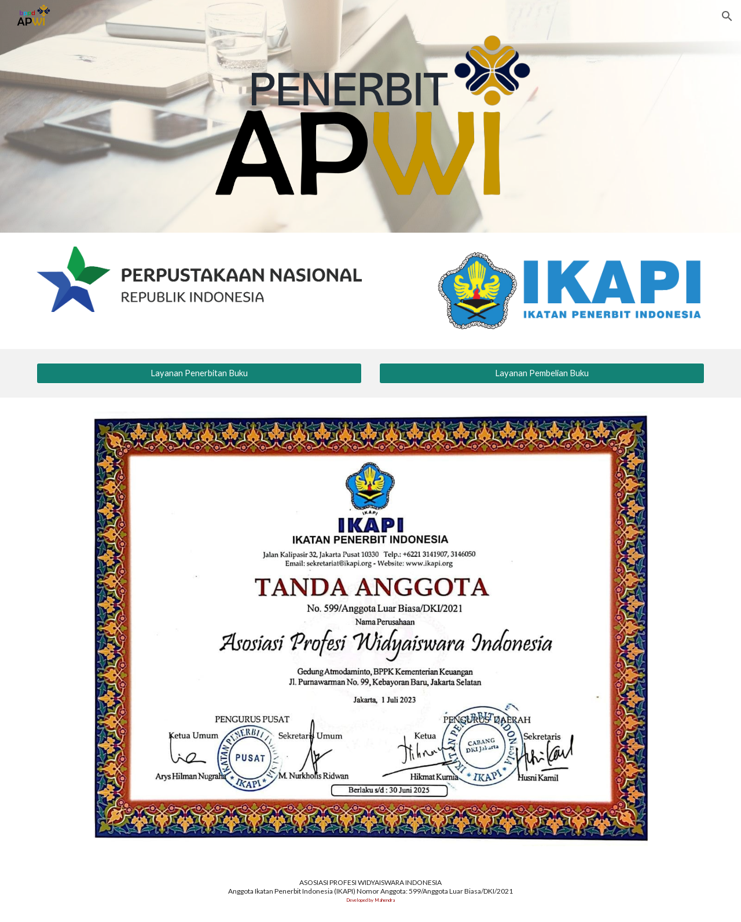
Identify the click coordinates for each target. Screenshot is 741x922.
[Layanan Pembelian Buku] (542, 373)
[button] (727, 16)
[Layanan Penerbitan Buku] (199, 373)
